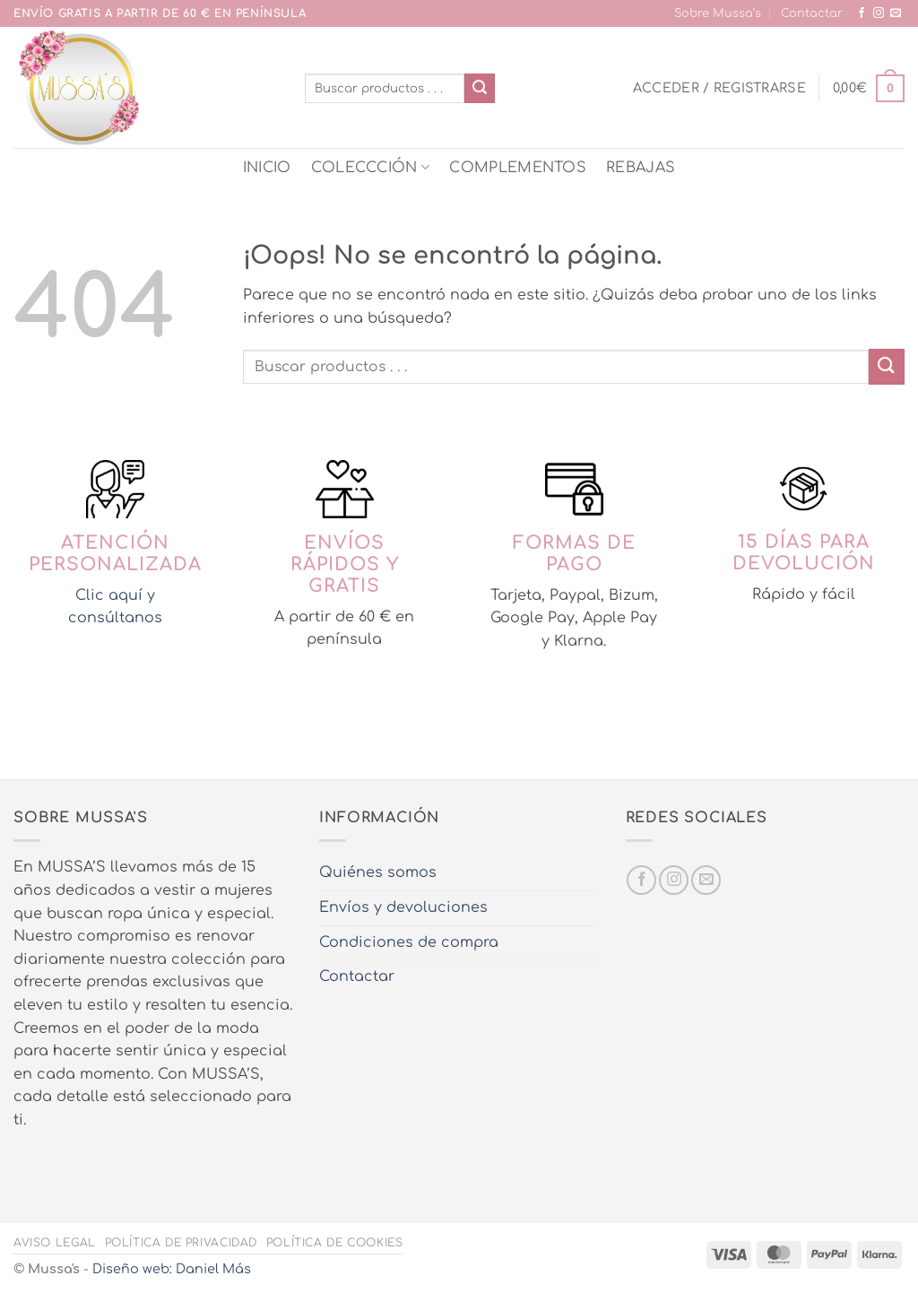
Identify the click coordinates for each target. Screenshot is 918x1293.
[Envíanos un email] (895, 13)
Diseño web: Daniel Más (171, 1269)
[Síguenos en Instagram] (878, 13)
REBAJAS (640, 168)
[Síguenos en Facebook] (861, 13)
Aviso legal (54, 1243)
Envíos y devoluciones (403, 907)
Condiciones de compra (408, 942)
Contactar (812, 13)
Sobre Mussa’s (717, 13)
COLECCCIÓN (370, 167)
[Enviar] (479, 89)
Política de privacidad (181, 1243)
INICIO (267, 168)
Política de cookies (334, 1243)
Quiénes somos (378, 872)
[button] (719, 88)
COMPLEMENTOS (517, 168)
